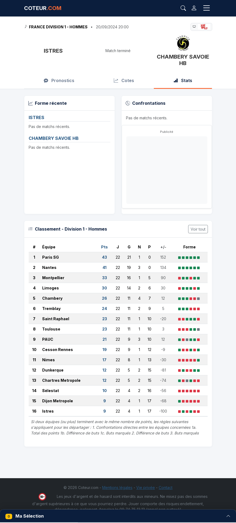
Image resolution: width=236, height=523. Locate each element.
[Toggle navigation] (206, 8)
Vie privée (145, 487)
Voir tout (198, 229)
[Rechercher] (183, 8)
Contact (165, 487)
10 (34, 349)
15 (34, 401)
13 (34, 380)
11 (34, 359)
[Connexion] (194, 8)
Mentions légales (117, 487)
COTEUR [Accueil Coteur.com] (42, 8)
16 (34, 411)
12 (34, 370)
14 (34, 390)
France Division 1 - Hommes (58, 27)
